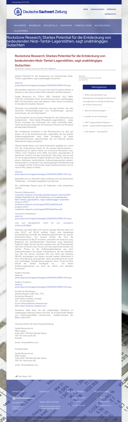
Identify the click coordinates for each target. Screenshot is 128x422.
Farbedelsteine (83, 25)
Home (85, 9)
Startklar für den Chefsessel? (96, 116)
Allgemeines (21, 31)
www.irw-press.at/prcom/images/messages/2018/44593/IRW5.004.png (43, 276)
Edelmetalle (50, 25)
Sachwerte (20, 25)
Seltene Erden (102, 25)
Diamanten (66, 25)
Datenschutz (110, 14)
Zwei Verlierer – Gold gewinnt (96, 131)
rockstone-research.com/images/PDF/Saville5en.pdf (38, 209)
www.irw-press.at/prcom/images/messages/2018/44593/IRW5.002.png (43, 173)
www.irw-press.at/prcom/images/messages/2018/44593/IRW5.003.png (43, 217)
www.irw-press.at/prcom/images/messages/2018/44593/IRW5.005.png (43, 285)
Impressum (111, 9)
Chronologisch (97, 9)
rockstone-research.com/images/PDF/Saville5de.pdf (38, 204)
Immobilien (35, 25)
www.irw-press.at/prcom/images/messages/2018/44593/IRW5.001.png (43, 84)
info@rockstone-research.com (34, 303)
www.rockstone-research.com (33, 305)
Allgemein (52, 69)
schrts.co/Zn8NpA (23, 225)
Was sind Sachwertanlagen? (95, 110)
